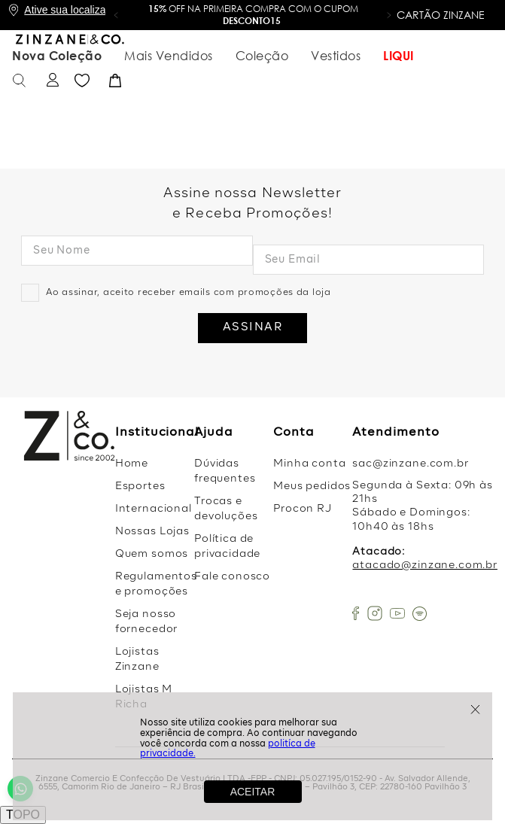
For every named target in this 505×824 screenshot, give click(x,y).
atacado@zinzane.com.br (424, 565)
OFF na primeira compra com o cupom (253, 14)
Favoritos (450, 55)
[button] (115, 15)
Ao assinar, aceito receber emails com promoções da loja (188, 292)
